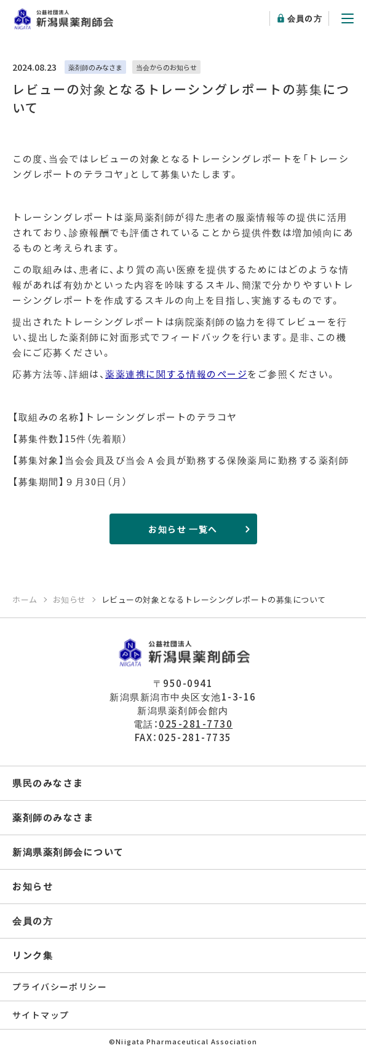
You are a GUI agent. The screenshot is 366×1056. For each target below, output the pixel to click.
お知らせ (32, 885)
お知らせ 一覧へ (182, 529)
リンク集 (32, 954)
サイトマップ (40, 1015)
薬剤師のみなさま (52, 817)
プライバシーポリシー (59, 986)
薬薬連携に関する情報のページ (176, 373)
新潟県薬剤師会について (68, 851)
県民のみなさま (48, 782)
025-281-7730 (196, 723)
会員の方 (304, 18)
